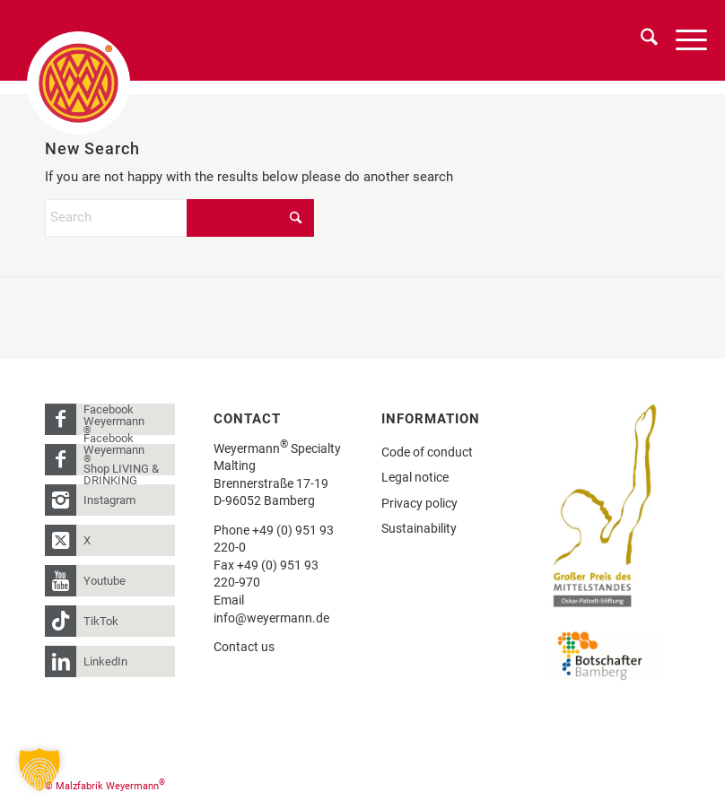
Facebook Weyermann (113, 419)
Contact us (244, 646)
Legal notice (415, 477)
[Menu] (682, 40)
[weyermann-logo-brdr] (78, 83)
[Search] (640, 40)
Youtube (104, 580)
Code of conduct (427, 452)
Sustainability (419, 528)
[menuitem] (640, 40)
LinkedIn (105, 661)
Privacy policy (419, 503)
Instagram (109, 500)
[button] (39, 769)
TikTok (100, 621)
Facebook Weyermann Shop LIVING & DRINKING (121, 459)
